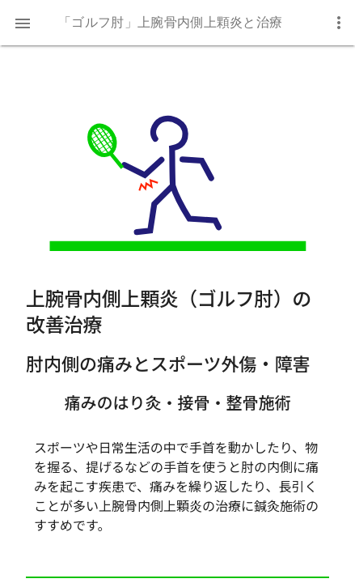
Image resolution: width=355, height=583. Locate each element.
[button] (22, 22)
